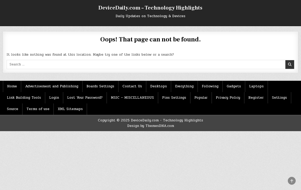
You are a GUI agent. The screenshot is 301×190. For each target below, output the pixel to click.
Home (12, 86)
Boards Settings (100, 86)
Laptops (256, 86)
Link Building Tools (24, 97)
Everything (184, 86)
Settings (279, 97)
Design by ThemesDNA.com (150, 126)
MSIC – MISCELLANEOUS (132, 97)
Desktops (158, 86)
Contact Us (132, 86)
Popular (201, 97)
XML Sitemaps (70, 109)
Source (12, 109)
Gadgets (234, 86)
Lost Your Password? (85, 97)
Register (256, 97)
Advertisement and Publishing (51, 86)
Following (210, 86)
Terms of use (37, 109)
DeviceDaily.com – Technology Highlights (150, 7)
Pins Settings (174, 97)
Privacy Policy (228, 97)
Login (54, 97)
